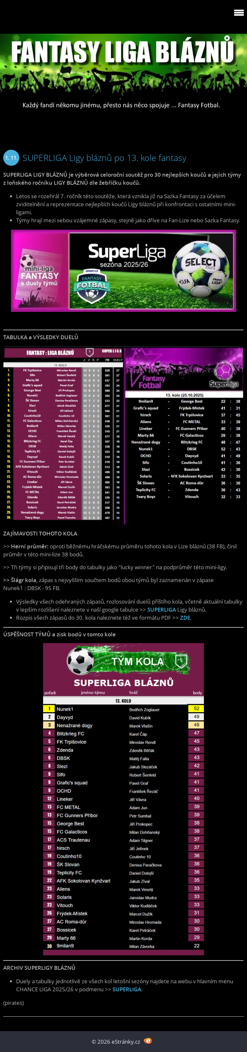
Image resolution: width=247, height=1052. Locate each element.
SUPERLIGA (161, 609)
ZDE (185, 617)
